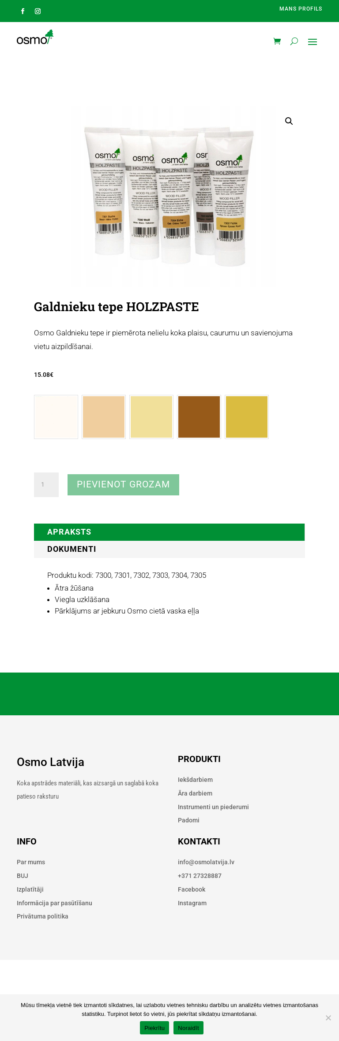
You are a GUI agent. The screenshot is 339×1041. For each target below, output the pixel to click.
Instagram (192, 903)
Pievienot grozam (123, 484)
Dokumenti (71, 549)
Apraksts (69, 531)
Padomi (189, 820)
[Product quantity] (46, 484)
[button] (289, 121)
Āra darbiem (195, 793)
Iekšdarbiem (195, 779)
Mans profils (300, 9)
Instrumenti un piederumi (213, 806)
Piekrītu (154, 1028)
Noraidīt (188, 1028)
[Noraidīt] (328, 1017)
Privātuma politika (42, 916)
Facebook (191, 889)
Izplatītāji (30, 889)
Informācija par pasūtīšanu (54, 903)
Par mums (31, 862)
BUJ (22, 875)
